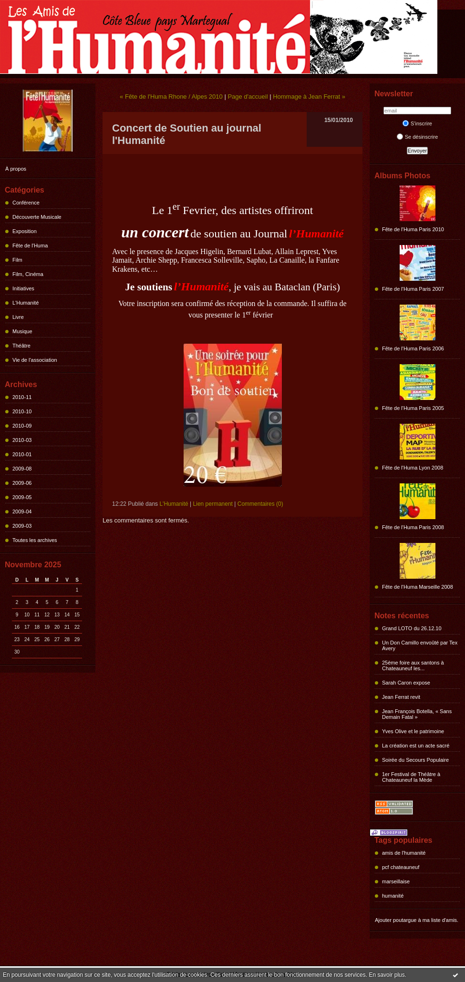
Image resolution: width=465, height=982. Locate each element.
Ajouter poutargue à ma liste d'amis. (416, 920)
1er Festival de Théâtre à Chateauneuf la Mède (411, 777)
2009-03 (21, 526)
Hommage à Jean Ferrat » (309, 96)
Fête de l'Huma (30, 245)
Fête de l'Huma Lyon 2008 (412, 468)
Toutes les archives (34, 540)
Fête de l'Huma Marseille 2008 (417, 587)
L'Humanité (25, 303)
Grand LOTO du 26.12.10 (412, 628)
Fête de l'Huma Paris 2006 (413, 348)
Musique (22, 331)
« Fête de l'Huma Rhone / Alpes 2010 (171, 96)
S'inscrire (417, 123)
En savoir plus (386, 975)
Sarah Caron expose (406, 682)
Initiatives (23, 288)
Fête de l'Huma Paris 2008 (413, 527)
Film (17, 260)
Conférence (26, 202)
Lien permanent (213, 504)
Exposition (24, 231)
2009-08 (21, 468)
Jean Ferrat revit (401, 697)
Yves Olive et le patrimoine (413, 731)
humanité (392, 896)
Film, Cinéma (27, 274)
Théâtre (21, 345)
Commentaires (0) (260, 504)
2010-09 (21, 426)
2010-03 (21, 440)
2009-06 (21, 483)
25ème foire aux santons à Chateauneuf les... (413, 665)
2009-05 (21, 497)
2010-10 (21, 411)
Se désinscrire (417, 137)
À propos (15, 169)
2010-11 (21, 397)
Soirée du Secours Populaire (415, 760)
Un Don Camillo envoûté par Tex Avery (419, 645)
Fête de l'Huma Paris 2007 (413, 289)
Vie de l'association (34, 360)
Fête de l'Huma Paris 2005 (413, 408)
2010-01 (21, 454)
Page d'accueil (247, 96)
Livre (18, 317)
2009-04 (21, 511)
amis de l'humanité (403, 853)
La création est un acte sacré (415, 745)
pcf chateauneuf (400, 867)
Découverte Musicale (37, 217)
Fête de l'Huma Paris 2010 (413, 229)
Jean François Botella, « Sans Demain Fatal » (417, 714)
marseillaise (396, 881)
